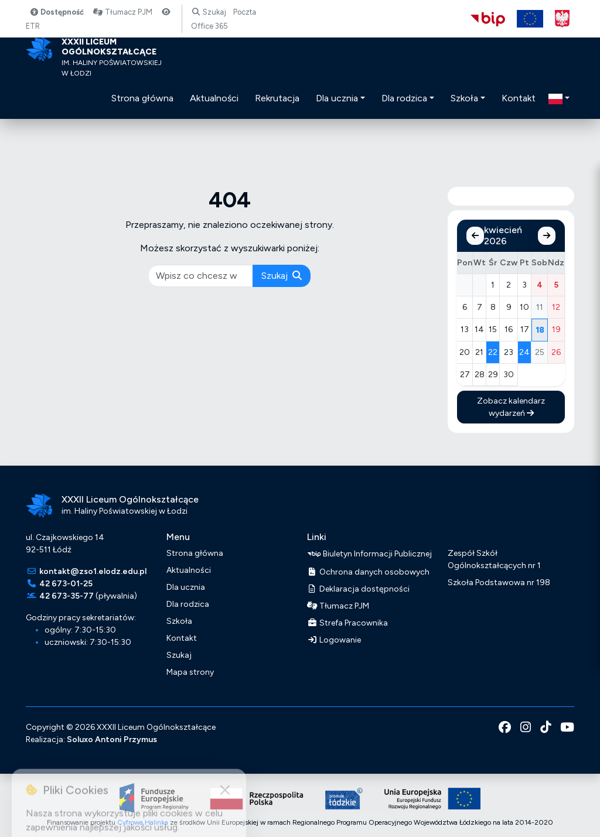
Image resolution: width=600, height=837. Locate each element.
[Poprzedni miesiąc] (475, 236)
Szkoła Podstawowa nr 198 (499, 582)
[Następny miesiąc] (546, 236)
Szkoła (179, 621)
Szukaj (208, 12)
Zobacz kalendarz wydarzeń (511, 407)
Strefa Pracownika (347, 623)
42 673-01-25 (66, 584)
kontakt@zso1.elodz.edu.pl (92, 571)
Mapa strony (190, 672)
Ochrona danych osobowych (368, 572)
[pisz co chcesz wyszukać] (201, 276)
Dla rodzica (187, 604)
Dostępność (56, 12)
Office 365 (209, 26)
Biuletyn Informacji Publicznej (369, 554)
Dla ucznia (185, 587)
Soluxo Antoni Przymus (112, 739)
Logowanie (334, 640)
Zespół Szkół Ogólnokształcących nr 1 (494, 559)
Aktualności (188, 570)
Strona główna (194, 553)
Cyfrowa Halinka (142, 822)
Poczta (244, 12)
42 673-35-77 (66, 596)
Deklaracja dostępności (358, 589)
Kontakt (181, 638)
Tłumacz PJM (122, 12)
